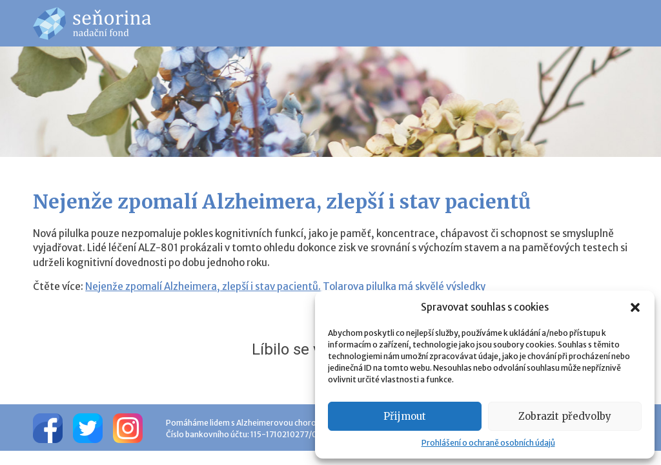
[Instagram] (128, 427)
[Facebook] (48, 427)
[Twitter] (88, 427)
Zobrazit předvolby (564, 416)
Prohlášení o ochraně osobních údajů (488, 443)
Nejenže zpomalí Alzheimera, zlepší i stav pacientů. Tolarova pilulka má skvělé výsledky (285, 286)
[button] (635, 307)
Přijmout (404, 416)
